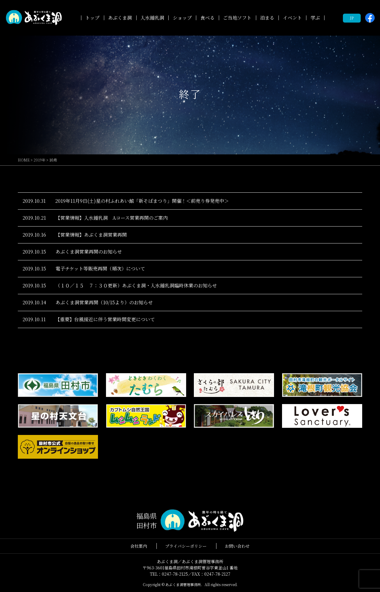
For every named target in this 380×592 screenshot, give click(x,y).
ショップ (182, 17)
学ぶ (315, 17)
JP (352, 17)
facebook (370, 18)
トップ (92, 17)
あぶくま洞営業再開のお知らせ (89, 251)
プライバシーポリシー (186, 546)
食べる (207, 17)
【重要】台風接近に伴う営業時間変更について (105, 319)
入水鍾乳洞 (152, 17)
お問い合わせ (237, 546)
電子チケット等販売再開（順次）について (100, 268)
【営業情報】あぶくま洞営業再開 (91, 234)
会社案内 (138, 546)
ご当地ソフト (237, 17)
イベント (292, 17)
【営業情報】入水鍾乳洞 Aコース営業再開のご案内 (112, 217)
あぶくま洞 (120, 17)
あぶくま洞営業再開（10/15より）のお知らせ (104, 302)
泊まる (267, 17)
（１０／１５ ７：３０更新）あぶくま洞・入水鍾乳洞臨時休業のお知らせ (136, 285)
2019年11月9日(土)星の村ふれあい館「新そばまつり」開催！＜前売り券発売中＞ (142, 200)
